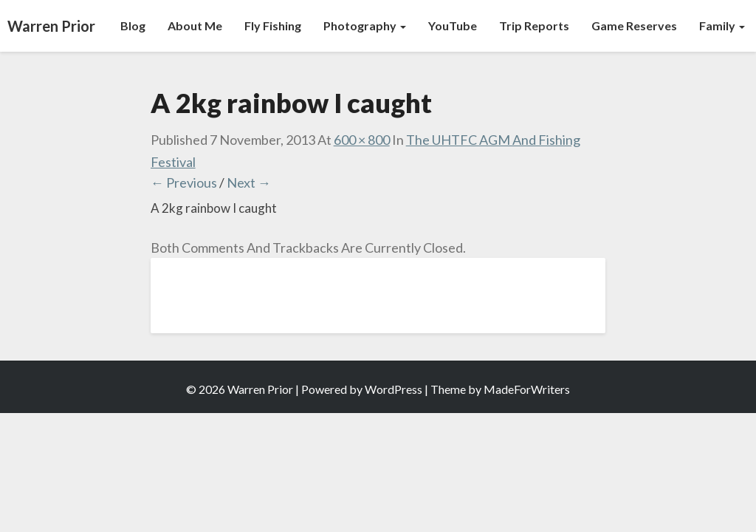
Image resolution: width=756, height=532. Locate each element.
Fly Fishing (272, 25)
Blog (132, 25)
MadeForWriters (527, 389)
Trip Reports (534, 25)
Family (722, 25)
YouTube (452, 25)
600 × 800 (362, 140)
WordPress (393, 389)
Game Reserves (634, 25)
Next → (249, 182)
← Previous (184, 182)
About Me (195, 25)
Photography (364, 25)
